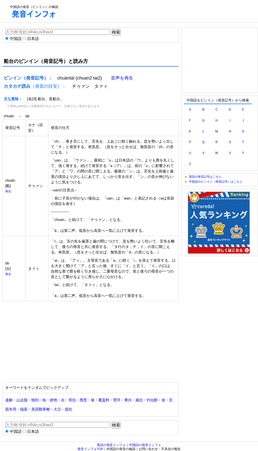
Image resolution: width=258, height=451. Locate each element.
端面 (24, 409)
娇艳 (53, 400)
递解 (9, 400)
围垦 (83, 400)
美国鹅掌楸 (40, 409)
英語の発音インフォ (111, 445)
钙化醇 (152, 400)
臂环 (117, 400)
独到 (35, 400)
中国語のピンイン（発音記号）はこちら (215, 181)
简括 (72, 400)
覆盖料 (103, 400)
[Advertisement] (157, 11)
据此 (68, 409)
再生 (8, 191)
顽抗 (139, 400)
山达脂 (22, 400)
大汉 (57, 409)
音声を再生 (122, 78)
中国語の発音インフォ (145, 445)
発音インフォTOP (90, 449)
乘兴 (128, 400)
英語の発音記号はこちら (205, 176)
